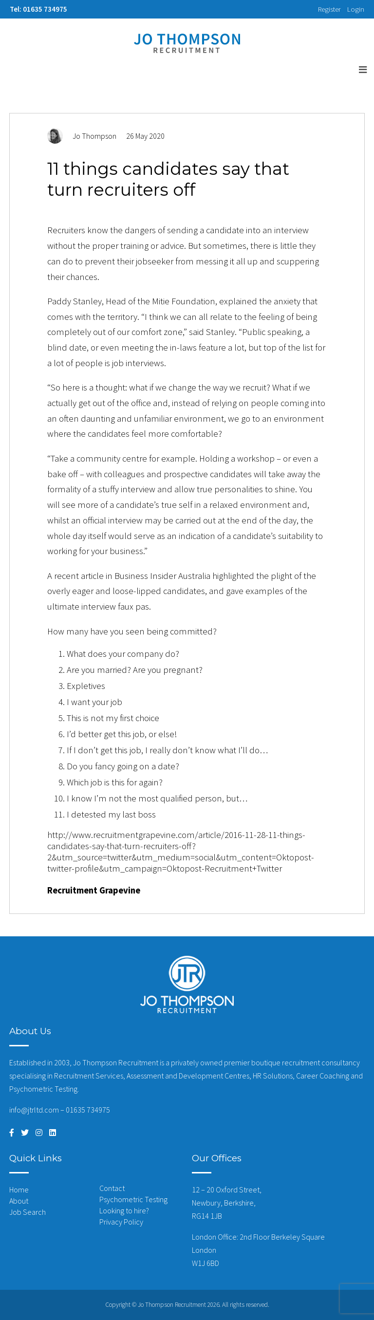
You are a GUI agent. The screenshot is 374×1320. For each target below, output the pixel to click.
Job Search (27, 1212)
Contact (112, 1188)
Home (19, 1189)
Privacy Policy (121, 1222)
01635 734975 (88, 1110)
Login (355, 9)
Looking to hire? (124, 1210)
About (18, 1201)
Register (329, 9)
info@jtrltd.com (34, 1110)
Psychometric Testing (133, 1199)
